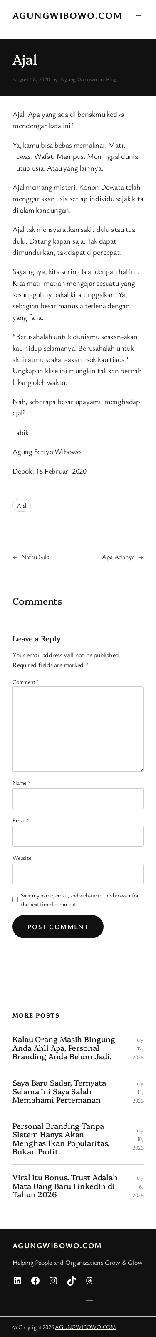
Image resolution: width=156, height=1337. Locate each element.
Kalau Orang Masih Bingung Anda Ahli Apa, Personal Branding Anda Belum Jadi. (63, 1048)
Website (21, 858)
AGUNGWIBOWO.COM (67, 15)
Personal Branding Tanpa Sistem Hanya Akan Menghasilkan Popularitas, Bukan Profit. (61, 1139)
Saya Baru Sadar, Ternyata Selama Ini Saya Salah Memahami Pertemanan (59, 1091)
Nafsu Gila (35, 556)
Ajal (21, 505)
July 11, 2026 (138, 1091)
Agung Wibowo (78, 79)
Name (21, 783)
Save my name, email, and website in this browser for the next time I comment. (80, 899)
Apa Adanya (118, 556)
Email (20, 820)
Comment (25, 682)
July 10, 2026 (138, 1138)
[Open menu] (139, 15)
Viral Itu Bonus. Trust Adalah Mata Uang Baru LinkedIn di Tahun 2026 (65, 1186)
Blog (111, 79)
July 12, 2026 (138, 1048)
